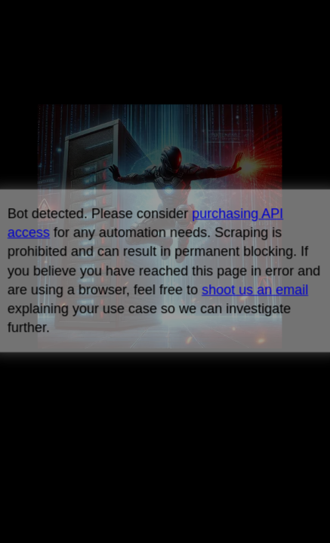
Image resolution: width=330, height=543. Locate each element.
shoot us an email (255, 289)
